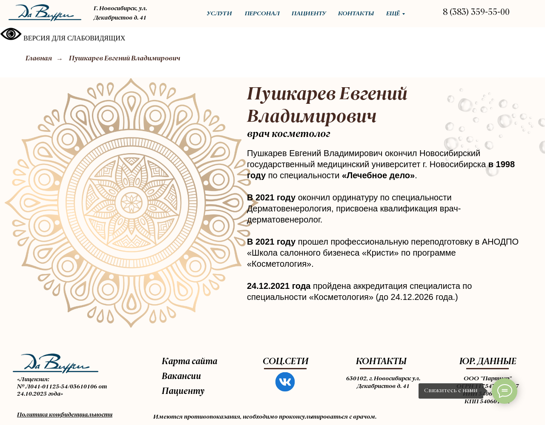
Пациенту (183, 392)
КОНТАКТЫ (381, 362)
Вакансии (181, 377)
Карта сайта (189, 362)
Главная (39, 58)
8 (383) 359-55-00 (476, 13)
